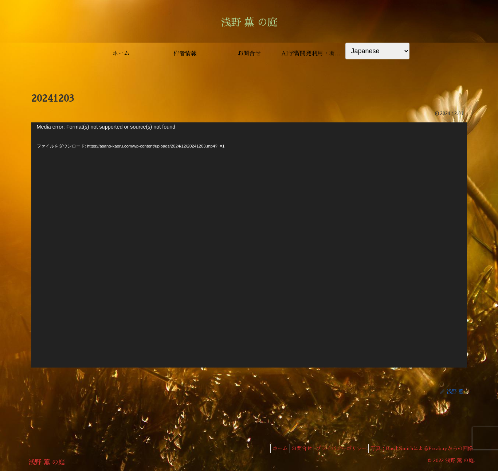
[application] (249, 245)
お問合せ (292, 448)
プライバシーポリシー (335, 448)
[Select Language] (377, 51)
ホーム (266, 448)
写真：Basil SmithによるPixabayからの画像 (420, 448)
